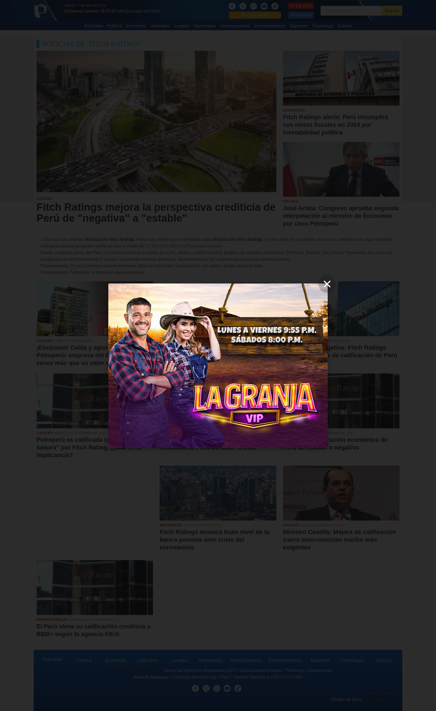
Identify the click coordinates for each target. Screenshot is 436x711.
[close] (327, 284)
